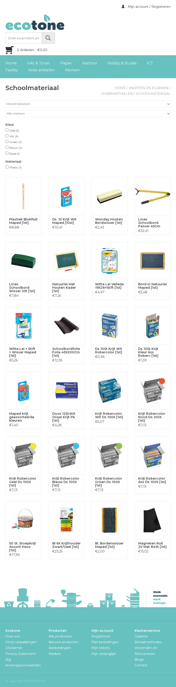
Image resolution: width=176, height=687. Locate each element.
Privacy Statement (21, 654)
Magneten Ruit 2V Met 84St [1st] (152, 545)
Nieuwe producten (64, 642)
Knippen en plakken (148, 88)
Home (11, 63)
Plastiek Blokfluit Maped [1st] (23, 221)
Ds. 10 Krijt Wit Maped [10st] (64, 221)
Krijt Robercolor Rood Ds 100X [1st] (151, 417)
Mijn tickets (100, 648)
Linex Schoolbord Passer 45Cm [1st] (149, 223)
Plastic (15, 167)
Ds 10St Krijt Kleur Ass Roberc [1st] (148, 352)
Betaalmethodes (148, 642)
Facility (12, 70)
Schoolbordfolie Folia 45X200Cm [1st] (66, 352)
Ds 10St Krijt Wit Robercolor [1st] (108, 350)
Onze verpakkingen (21, 642)
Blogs (139, 659)
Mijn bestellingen (105, 642)
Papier (66, 63)
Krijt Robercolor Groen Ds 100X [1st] (108, 482)
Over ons (13, 636)
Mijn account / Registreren (145, 7)
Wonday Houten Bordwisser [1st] (109, 221)
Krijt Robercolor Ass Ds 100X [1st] (152, 480)
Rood (14, 153)
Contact (141, 665)
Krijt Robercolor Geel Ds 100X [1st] (22, 482)
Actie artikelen (41, 70)
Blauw (15, 147)
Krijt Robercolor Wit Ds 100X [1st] (109, 415)
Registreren (100, 636)
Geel (14, 130)
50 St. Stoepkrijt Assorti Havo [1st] (22, 547)
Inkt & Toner (38, 63)
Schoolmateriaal (153, 94)
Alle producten (60, 636)
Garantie (141, 636)
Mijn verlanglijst (103, 654)
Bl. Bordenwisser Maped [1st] (109, 545)
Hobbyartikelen (117, 94)
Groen (15, 142)
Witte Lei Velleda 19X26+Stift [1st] (109, 286)
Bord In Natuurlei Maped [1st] (152, 286)
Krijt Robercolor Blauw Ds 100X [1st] (65, 482)
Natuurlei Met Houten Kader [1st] (64, 288)
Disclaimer (14, 648)
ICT (150, 63)
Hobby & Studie (122, 63)
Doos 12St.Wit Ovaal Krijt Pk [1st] (63, 417)
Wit (13, 136)
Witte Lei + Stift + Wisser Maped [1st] (22, 352)
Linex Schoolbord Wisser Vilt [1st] (22, 288)
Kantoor (89, 63)
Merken (72, 70)
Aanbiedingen (60, 648)
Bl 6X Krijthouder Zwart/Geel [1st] (66, 545)
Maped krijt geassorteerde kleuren (21, 417)
